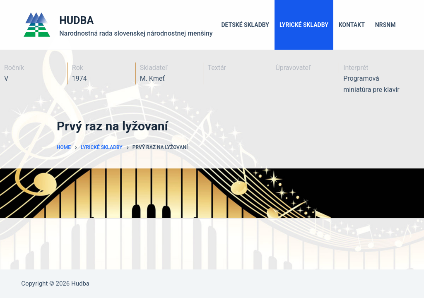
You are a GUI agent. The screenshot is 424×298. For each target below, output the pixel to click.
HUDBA (76, 20)
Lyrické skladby (303, 25)
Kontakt (352, 25)
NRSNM (385, 25)
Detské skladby (246, 25)
